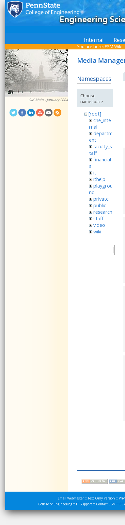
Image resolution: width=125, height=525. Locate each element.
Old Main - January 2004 (48, 100)
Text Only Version (101, 498)
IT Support (84, 504)
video (99, 225)
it (94, 172)
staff (98, 218)
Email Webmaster (71, 498)
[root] (94, 113)
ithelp (99, 179)
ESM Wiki (113, 46)
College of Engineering (55, 504)
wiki (97, 231)
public (99, 205)
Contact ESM (106, 504)
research (102, 211)
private (101, 198)
